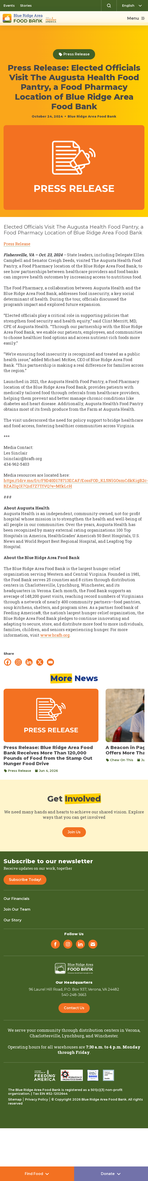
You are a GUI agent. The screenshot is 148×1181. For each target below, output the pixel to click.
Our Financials (16, 899)
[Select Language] (133, 5)
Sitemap (15, 1099)
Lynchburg (73, 1035)
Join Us (74, 832)
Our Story (12, 920)
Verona (132, 1030)
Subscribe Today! (25, 880)
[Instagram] (18, 662)
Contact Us (74, 1008)
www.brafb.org (55, 635)
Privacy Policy (36, 1099)
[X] (39, 662)
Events (9, 6)
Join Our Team (17, 909)
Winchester (106, 1035)
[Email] (50, 662)
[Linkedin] (29, 662)
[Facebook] (7, 662)
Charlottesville (45, 1035)
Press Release (74, 54)
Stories (26, 6)
